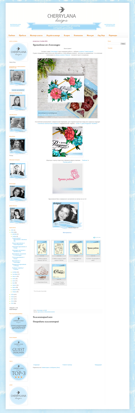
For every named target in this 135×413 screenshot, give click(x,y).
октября (14, 272)
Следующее (36, 364)
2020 (12, 232)
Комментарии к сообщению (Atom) (51, 367)
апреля (14, 285)
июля (13, 278)
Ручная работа (67, 162)
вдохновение (41, 311)
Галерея (67, 35)
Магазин (90, 35)
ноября (14, 236)
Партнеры (113, 35)
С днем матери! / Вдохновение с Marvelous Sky (19, 240)
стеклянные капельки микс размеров (48, 123)
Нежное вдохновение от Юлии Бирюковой (18, 243)
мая (13, 283)
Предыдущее (98, 364)
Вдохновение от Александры (16, 261)
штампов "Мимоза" (65, 55)
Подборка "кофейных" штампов (18, 268)
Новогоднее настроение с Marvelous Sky (19, 251)
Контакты (78, 35)
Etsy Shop (101, 35)
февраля (14, 289)
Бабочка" (85, 160)
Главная (11, 35)
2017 (12, 299)
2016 (12, 301)
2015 (12, 303)
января (14, 291)
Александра (54, 51)
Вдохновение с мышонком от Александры (19, 254)
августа (14, 276)
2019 (12, 294)
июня (13, 280)
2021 (12, 230)
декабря (14, 234)
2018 (12, 296)
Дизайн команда (53, 35)
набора (57, 55)
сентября (15, 274)
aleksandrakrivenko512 (49, 311)
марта (14, 287)
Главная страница (67, 364)
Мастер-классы (36, 35)
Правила (22, 35)
